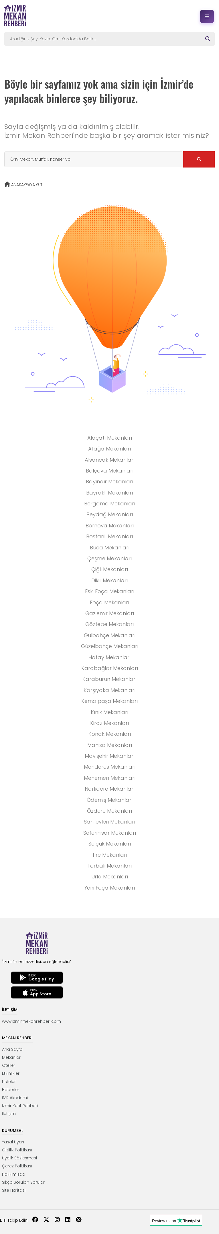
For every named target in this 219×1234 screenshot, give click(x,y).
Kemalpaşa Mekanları (109, 701)
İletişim (9, 1114)
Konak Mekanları (109, 733)
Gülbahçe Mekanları (109, 635)
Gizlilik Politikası (17, 1150)
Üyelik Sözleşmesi (19, 1158)
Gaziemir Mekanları (109, 613)
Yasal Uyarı (13, 1142)
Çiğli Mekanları (109, 569)
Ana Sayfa (12, 1049)
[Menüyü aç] (207, 16)
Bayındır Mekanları (109, 481)
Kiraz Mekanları (109, 723)
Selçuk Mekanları (109, 843)
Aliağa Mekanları (109, 448)
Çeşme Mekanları (109, 558)
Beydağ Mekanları (109, 514)
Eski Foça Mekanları (109, 591)
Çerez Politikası (17, 1166)
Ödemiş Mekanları (110, 800)
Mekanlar (11, 1057)
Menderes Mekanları (109, 766)
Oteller (8, 1065)
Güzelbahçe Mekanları (109, 646)
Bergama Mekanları (109, 503)
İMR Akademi (15, 1098)
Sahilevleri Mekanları (109, 821)
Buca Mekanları (109, 547)
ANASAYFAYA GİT (23, 185)
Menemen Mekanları (109, 778)
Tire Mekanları (109, 854)
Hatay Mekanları (109, 657)
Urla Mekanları (109, 876)
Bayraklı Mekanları (109, 492)
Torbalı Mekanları (109, 865)
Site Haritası (13, 1190)
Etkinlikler (10, 1073)
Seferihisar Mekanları (109, 832)
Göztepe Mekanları (109, 624)
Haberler (10, 1090)
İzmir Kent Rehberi (20, 1106)
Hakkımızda (13, 1174)
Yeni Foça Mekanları (109, 887)
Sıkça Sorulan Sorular (23, 1182)
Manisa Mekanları (109, 745)
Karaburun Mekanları (109, 679)
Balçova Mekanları (109, 470)
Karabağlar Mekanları (109, 668)
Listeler (9, 1082)
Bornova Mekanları (110, 525)
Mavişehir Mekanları (110, 755)
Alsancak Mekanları (110, 459)
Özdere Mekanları (109, 810)
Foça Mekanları (109, 602)
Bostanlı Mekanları (109, 536)
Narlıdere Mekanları (110, 788)
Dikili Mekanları (109, 580)
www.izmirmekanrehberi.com (31, 1021)
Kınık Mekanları (109, 712)
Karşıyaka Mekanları (109, 690)
